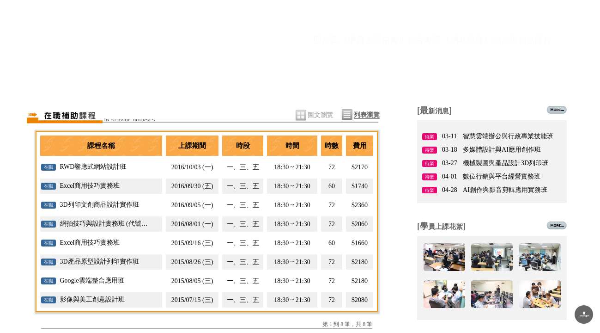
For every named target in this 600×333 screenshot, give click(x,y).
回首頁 (325, 56)
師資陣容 (299, 80)
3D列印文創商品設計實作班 (99, 204)
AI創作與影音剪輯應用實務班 (505, 189)
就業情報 (375, 80)
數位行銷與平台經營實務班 (501, 176)
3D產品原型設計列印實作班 (99, 261)
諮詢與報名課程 (522, 56)
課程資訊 (222, 80)
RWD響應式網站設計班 (93, 166)
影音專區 (424, 56)
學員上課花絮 (373, 56)
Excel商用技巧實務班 (90, 185)
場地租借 (452, 80)
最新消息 (146, 80)
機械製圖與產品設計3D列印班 (505, 163)
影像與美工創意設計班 (92, 299)
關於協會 (69, 80)
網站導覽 (467, 56)
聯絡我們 (529, 80)
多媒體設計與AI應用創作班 (502, 149)
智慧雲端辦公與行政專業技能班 (508, 136)
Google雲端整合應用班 (92, 280)
